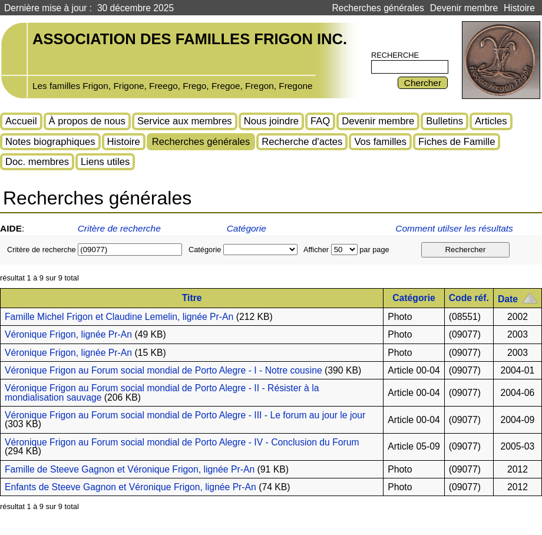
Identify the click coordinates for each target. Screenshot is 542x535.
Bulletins (444, 121)
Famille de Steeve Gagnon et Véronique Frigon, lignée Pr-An (130, 469)
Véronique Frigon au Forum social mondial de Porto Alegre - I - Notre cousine (163, 370)
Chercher (422, 83)
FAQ (320, 121)
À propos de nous (87, 121)
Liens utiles (105, 161)
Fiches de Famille (456, 141)
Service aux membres (184, 121)
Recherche (395, 55)
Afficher (316, 249)
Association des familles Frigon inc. (189, 39)
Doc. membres (37, 161)
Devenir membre (464, 8)
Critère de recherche (119, 228)
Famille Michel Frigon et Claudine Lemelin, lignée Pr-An (119, 317)
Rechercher (465, 249)
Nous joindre (271, 121)
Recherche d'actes (302, 141)
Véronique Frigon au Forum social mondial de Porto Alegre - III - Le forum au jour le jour (185, 415)
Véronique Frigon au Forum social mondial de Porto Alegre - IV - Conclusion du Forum (182, 442)
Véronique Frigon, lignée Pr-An (68, 334)
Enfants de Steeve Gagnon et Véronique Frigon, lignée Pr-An (130, 487)
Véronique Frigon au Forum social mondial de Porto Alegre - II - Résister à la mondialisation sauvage (162, 392)
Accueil (21, 121)
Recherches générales (378, 8)
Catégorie (246, 228)
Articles (491, 121)
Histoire (519, 8)
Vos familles (380, 141)
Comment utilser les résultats (455, 228)
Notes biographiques (50, 141)
